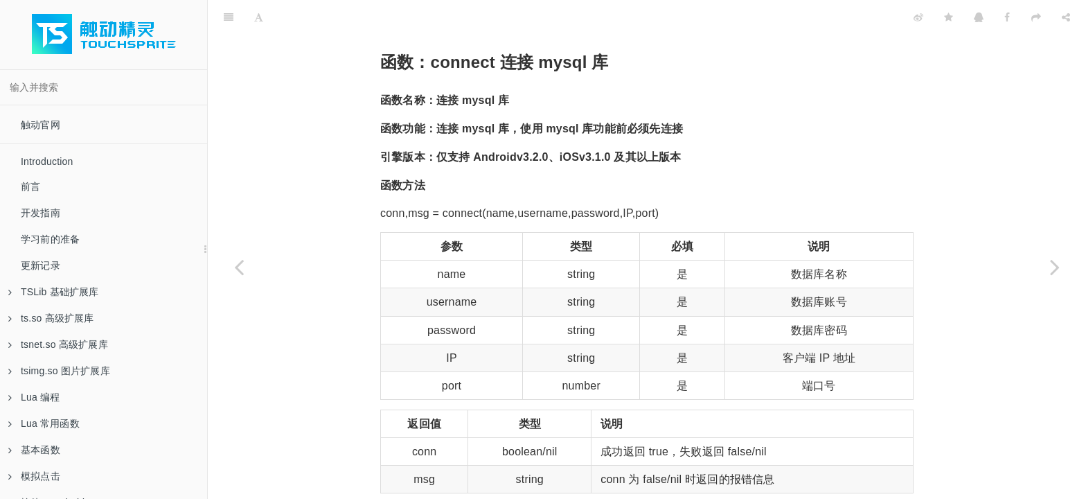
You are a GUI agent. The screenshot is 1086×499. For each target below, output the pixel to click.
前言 (30, 186)
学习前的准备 (50, 239)
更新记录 (40, 265)
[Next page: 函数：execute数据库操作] (1055, 267)
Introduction (47, 161)
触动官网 (40, 124)
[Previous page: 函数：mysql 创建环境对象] (239, 267)
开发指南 (40, 212)
